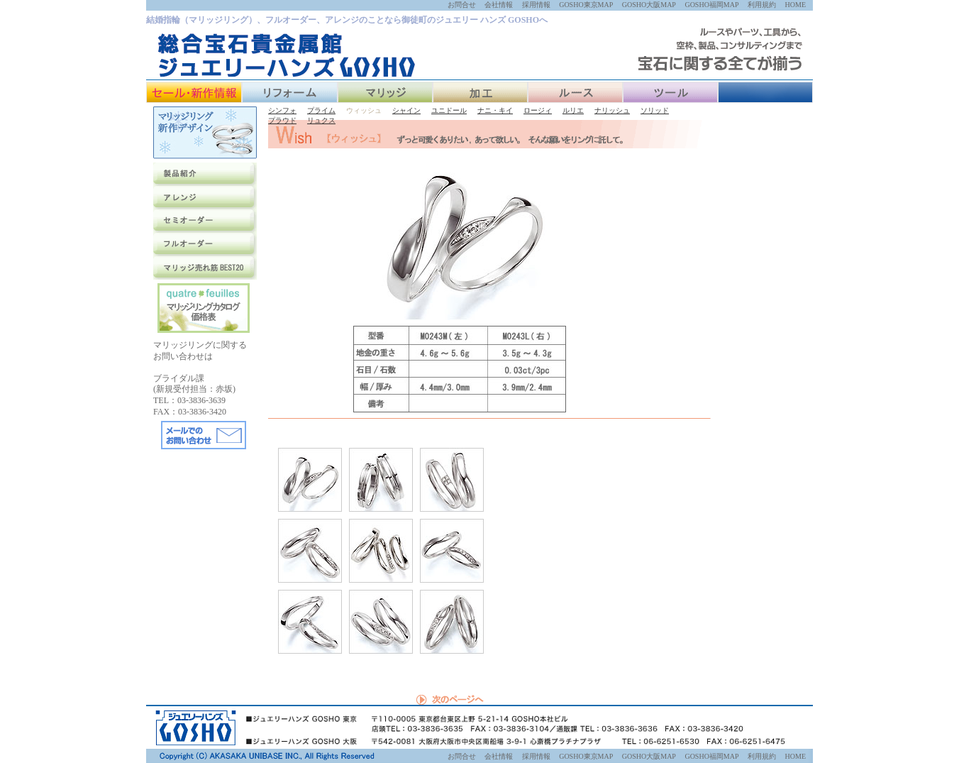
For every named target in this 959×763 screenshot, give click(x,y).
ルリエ (573, 110)
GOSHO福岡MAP (711, 5)
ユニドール (449, 110)
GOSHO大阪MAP (649, 5)
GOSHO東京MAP (586, 5)
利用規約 (762, 5)
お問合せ (462, 5)
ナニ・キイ (495, 110)
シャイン (406, 110)
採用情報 (536, 5)
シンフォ (282, 110)
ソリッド (655, 110)
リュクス (321, 120)
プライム (321, 110)
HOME (795, 5)
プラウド (282, 120)
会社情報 (498, 5)
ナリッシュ (612, 110)
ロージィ (537, 110)
